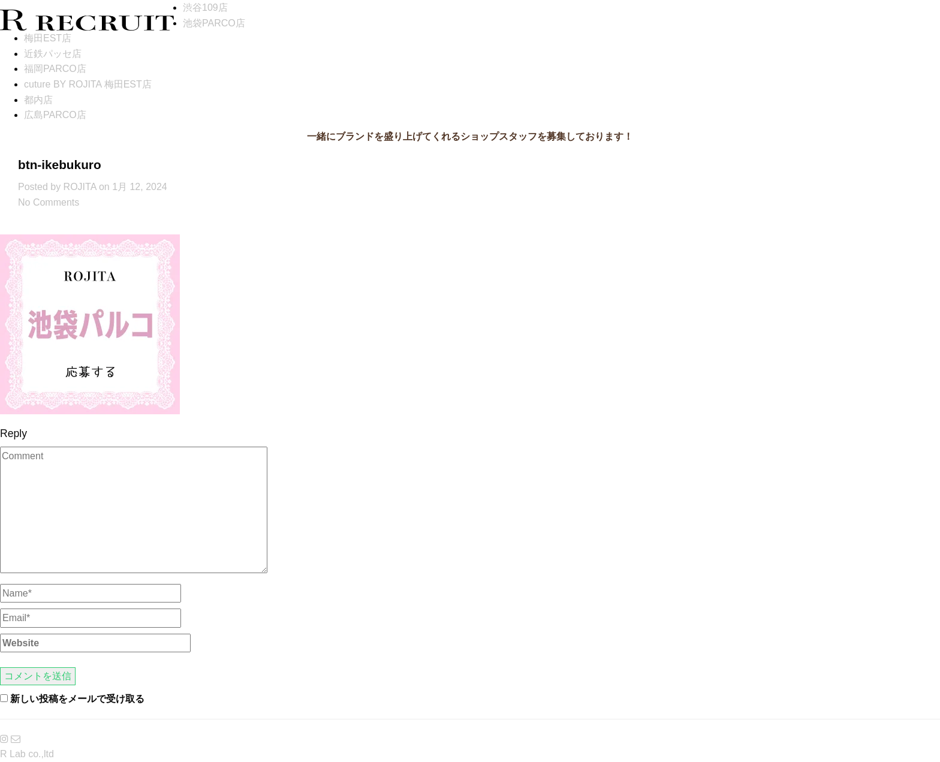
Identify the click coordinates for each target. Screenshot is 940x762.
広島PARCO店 (55, 115)
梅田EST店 (47, 38)
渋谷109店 (205, 7)
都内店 (38, 100)
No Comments (48, 202)
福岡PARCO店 (55, 69)
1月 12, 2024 (139, 187)
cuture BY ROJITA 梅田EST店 (88, 84)
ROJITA (80, 187)
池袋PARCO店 (214, 23)
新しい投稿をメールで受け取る (77, 699)
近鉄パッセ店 (53, 54)
